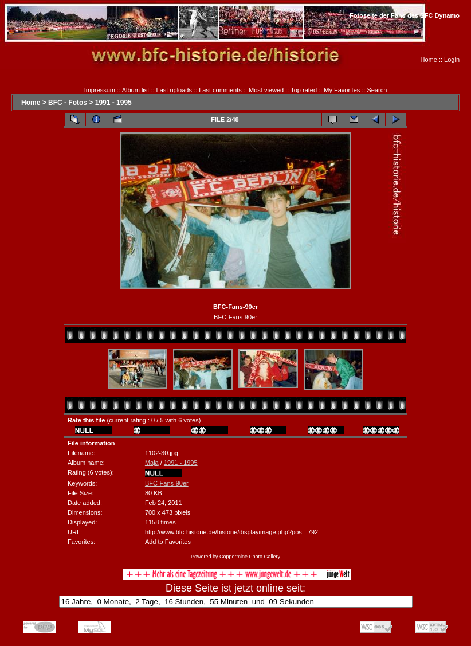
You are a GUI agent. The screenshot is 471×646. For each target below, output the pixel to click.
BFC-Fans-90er (167, 483)
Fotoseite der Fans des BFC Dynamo (405, 15)
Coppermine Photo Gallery (249, 556)
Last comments (220, 90)
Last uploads (174, 90)
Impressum (99, 90)
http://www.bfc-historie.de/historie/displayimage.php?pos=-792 (231, 531)
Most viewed (266, 90)
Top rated (304, 90)
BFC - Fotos (67, 103)
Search (377, 90)
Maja (152, 462)
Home (429, 59)
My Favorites (342, 90)
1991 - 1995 (113, 103)
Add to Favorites (168, 541)
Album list (136, 90)
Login (452, 59)
